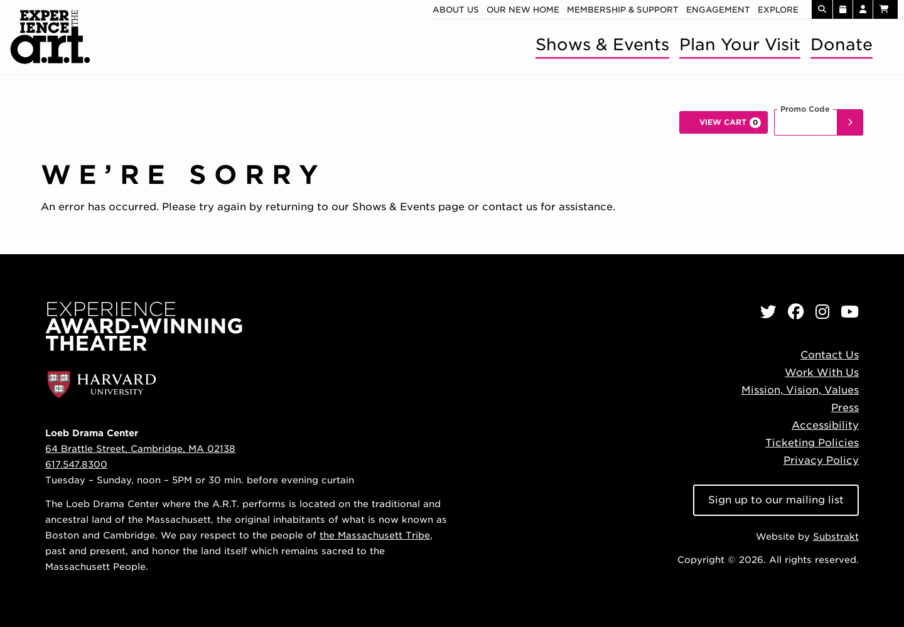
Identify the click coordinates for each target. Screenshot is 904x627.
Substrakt (836, 536)
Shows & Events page (408, 207)
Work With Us (822, 372)
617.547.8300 (76, 464)
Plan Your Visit (739, 44)
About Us (456, 9)
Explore (778, 9)
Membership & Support (623, 9)
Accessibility (825, 425)
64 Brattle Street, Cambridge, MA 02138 (140, 448)
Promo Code (805, 109)
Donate (841, 44)
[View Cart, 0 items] (723, 122)
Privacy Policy (821, 460)
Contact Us (829, 355)
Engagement (718, 9)
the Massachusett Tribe (375, 535)
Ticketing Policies (812, 443)
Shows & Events (602, 44)
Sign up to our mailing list (776, 500)
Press (845, 408)
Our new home (523, 9)
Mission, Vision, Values (800, 390)
